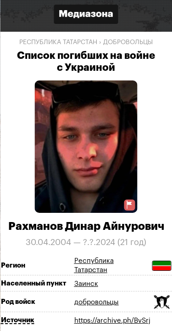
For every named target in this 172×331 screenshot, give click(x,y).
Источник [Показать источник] (17, 320)
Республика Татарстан (58, 42)
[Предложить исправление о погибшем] (129, 204)
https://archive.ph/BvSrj (112, 320)
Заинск (86, 283)
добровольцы (128, 42)
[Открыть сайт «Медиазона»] (86, 15)
